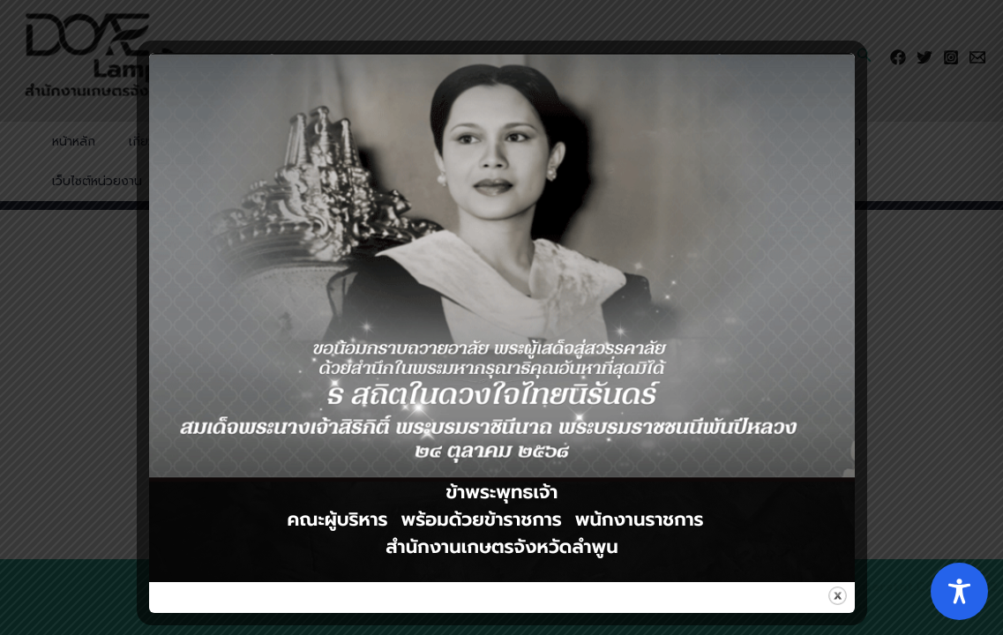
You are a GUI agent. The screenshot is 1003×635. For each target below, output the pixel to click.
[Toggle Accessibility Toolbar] (959, 591)
